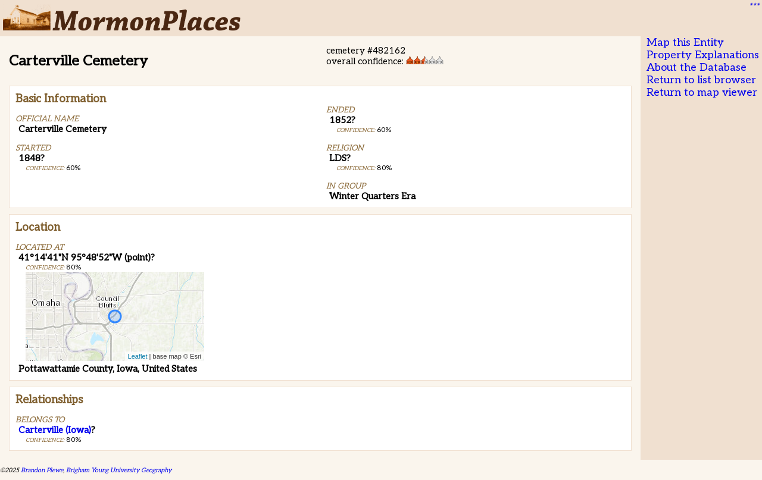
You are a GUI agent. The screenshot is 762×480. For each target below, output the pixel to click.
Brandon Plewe (42, 470)
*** (753, 6)
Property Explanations (703, 55)
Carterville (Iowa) (54, 430)
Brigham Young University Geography (118, 470)
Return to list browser (701, 80)
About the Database (697, 67)
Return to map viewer (702, 92)
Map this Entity (685, 42)
